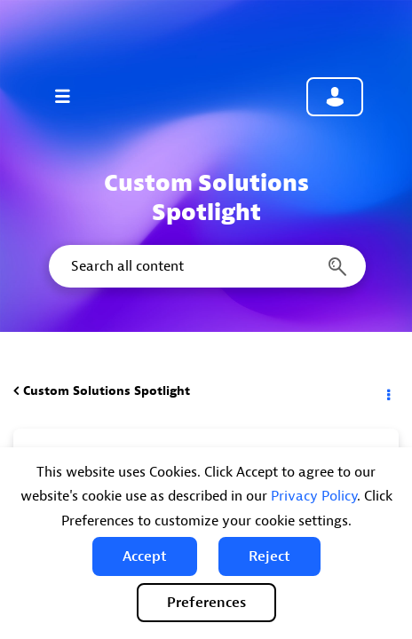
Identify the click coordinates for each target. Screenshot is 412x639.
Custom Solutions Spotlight (106, 390)
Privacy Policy (314, 496)
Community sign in (334, 96)
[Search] (206, 266)
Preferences (206, 602)
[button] (144, 556)
